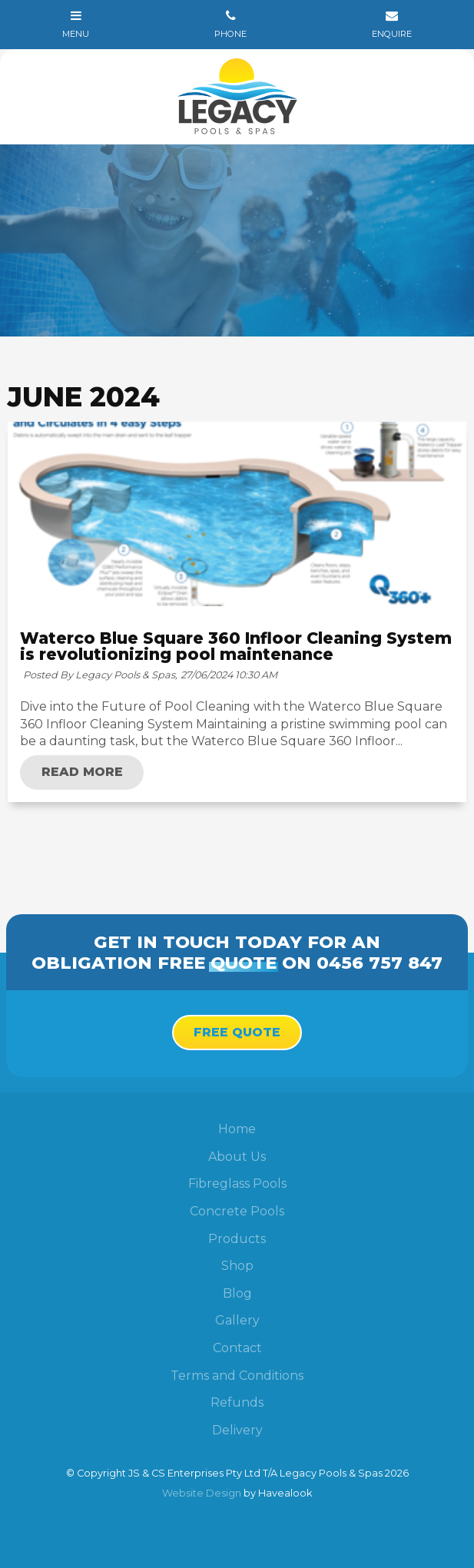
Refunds (237, 1402)
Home (237, 1129)
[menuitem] (237, 1129)
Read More (82, 772)
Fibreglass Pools (237, 1183)
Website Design (201, 1493)
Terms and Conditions (237, 1375)
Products (237, 1239)
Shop (237, 1265)
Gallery (237, 1320)
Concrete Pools (237, 1211)
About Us (237, 1156)
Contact (237, 1348)
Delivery (237, 1430)
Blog (237, 1293)
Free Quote (237, 1032)
